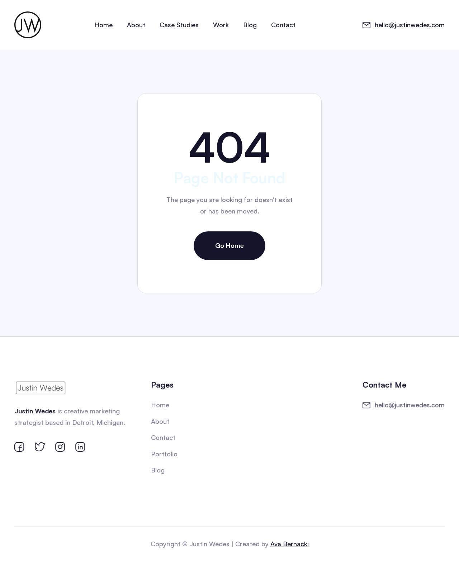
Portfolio (165, 454)
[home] (27, 24)
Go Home (229, 245)
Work (221, 25)
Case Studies (179, 25)
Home (103, 25)
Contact (283, 25)
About (136, 25)
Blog (250, 25)
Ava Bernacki (289, 544)
